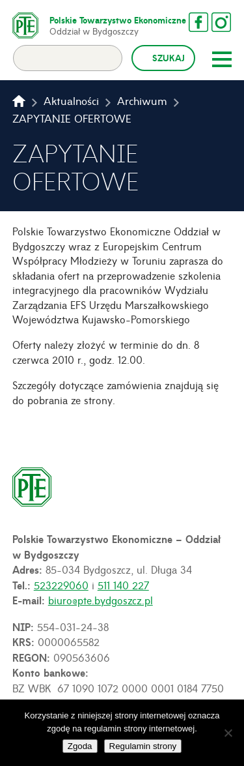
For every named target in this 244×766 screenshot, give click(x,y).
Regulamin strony (143, 746)
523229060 (61, 585)
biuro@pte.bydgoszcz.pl (100, 600)
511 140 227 (123, 585)
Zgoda (80, 746)
